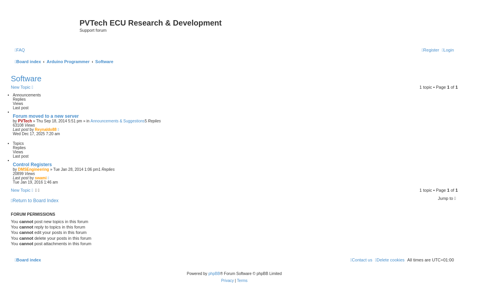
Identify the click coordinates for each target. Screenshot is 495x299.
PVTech (25, 121)
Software (26, 78)
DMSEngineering (33, 169)
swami (41, 178)
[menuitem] (20, 50)
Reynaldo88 (46, 129)
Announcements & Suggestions (117, 121)
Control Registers (32, 164)
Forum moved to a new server (46, 116)
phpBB (214, 274)
